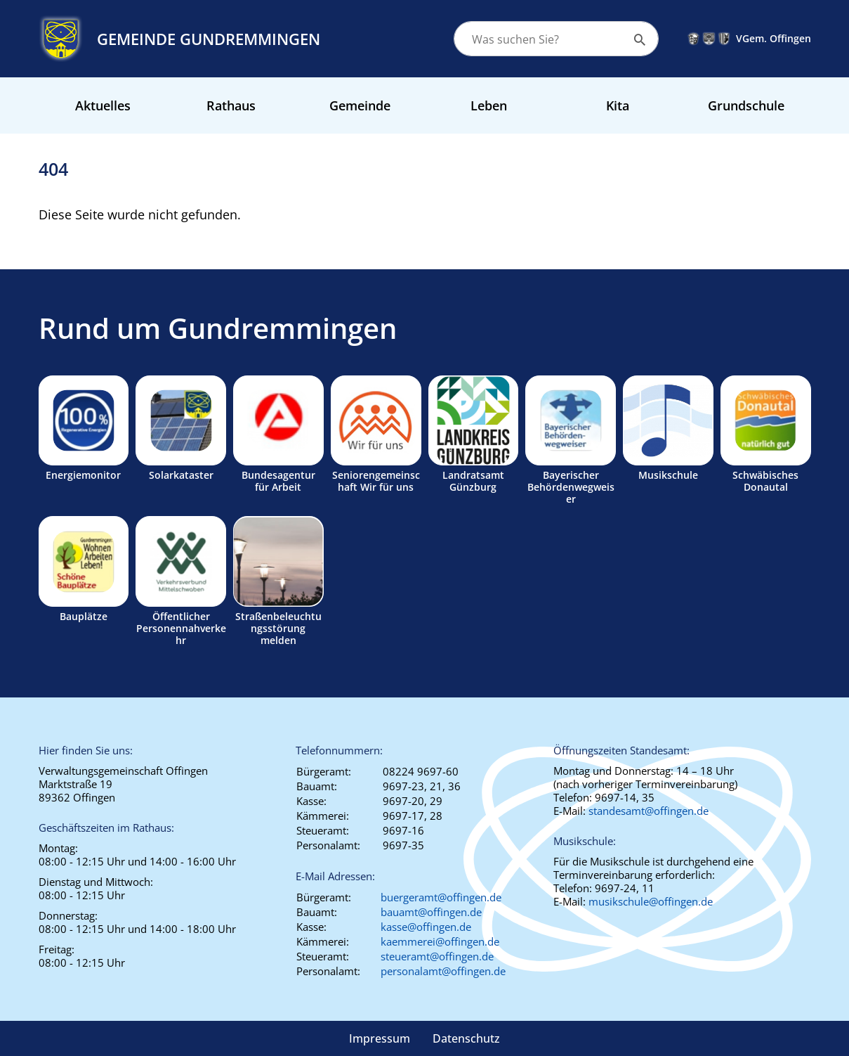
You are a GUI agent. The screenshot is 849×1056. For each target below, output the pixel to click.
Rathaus (231, 105)
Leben (488, 105)
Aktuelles (103, 105)
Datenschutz (466, 1038)
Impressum (379, 1038)
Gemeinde (359, 105)
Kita (617, 105)
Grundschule (746, 105)
